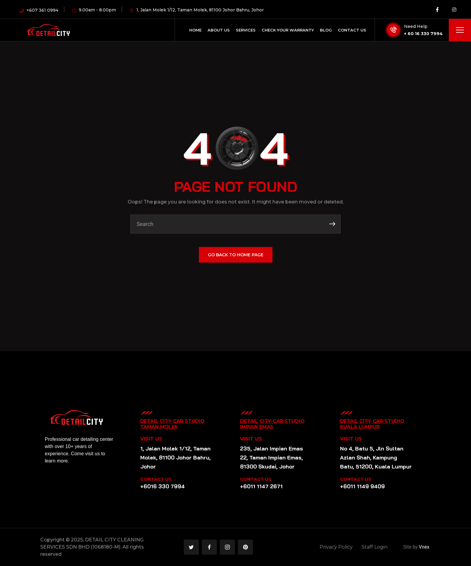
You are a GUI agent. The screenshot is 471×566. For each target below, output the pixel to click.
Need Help (415, 26)
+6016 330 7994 (162, 486)
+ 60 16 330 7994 (423, 33)
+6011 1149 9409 (362, 486)
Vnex (424, 547)
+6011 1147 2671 (261, 486)
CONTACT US (156, 479)
